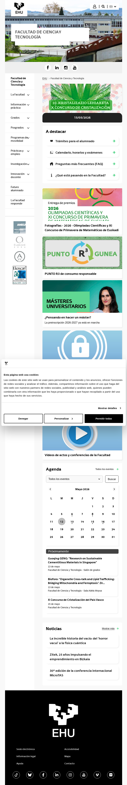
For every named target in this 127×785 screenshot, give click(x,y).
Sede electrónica (25, 749)
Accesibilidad (71, 749)
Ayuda (19, 763)
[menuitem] (113, 6)
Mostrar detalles (107, 408)
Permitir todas (104, 418)
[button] (107, 469)
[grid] (82, 517)
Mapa (67, 756)
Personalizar (63, 418)
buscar (112, 479)
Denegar (23, 418)
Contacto (69, 763)
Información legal (26, 756)
